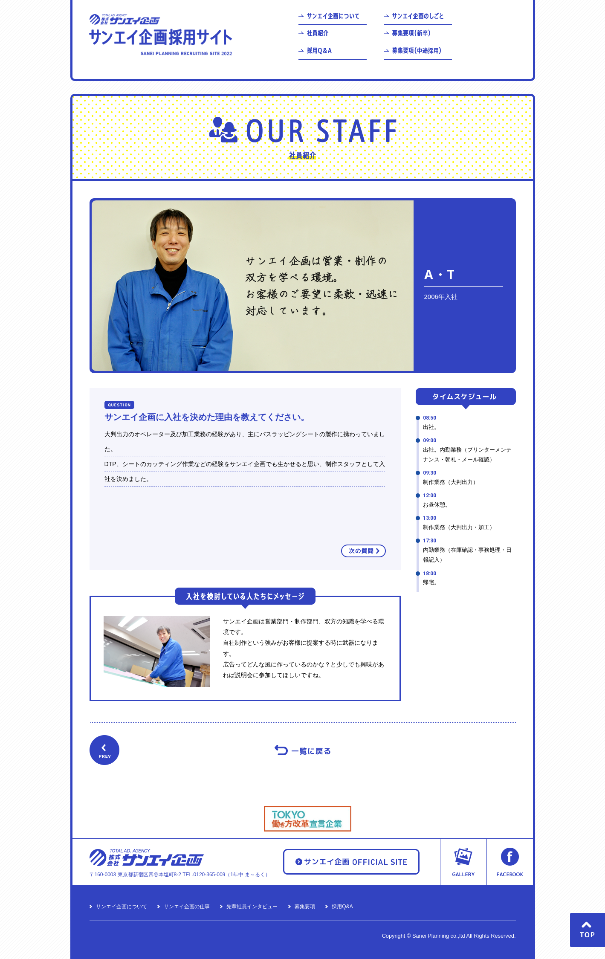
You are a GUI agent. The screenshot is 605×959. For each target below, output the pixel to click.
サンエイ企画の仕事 (187, 907)
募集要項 (305, 907)
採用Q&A (342, 907)
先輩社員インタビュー (252, 907)
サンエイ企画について (121, 907)
